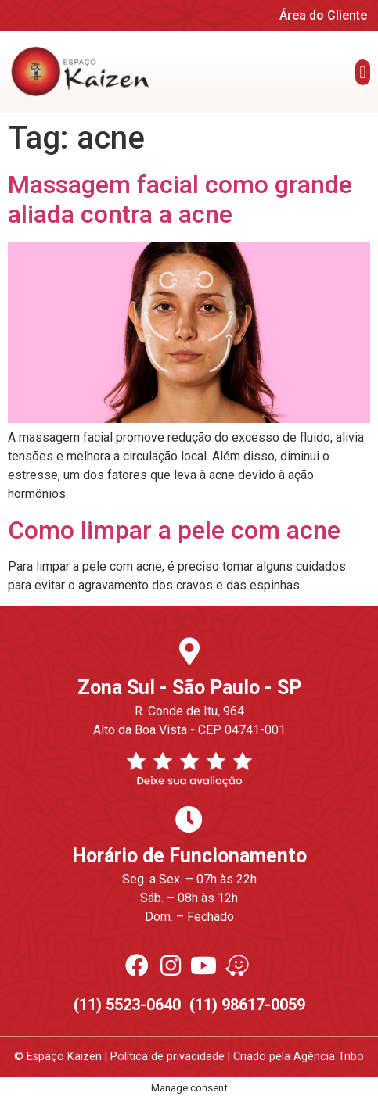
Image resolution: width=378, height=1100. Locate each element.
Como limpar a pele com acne (174, 530)
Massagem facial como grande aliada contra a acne (180, 199)
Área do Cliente (323, 15)
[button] (362, 72)
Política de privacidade (167, 1056)
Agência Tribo (328, 1056)
